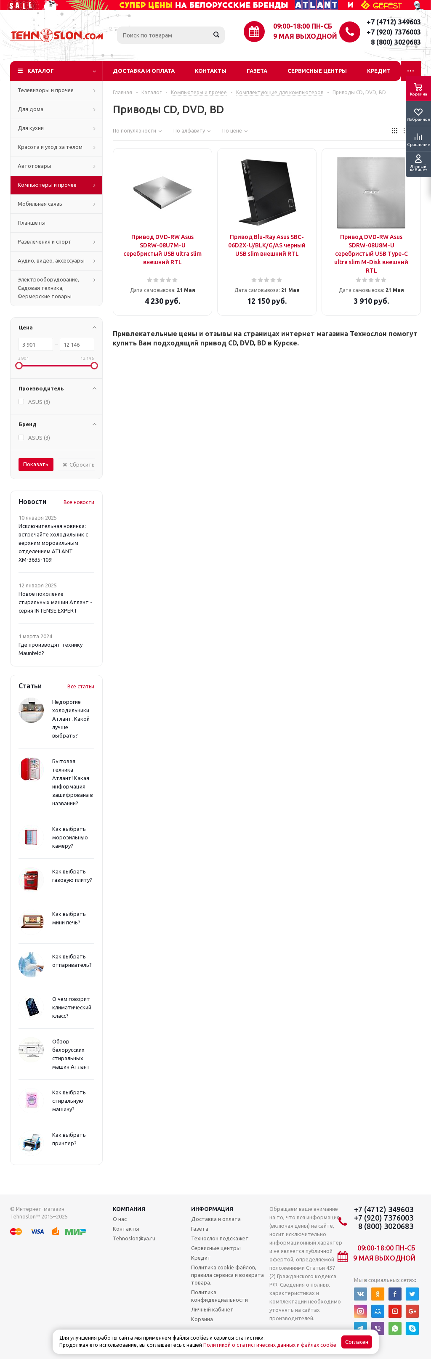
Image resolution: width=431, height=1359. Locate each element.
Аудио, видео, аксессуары (51, 260)
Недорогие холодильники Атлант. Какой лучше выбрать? (71, 718)
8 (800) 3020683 (396, 42)
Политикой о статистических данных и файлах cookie (269, 1345)
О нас (120, 1219)
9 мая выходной (305, 36)
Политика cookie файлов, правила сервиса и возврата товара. (227, 1274)
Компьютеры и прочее (47, 185)
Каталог (40, 71)
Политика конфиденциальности (219, 1296)
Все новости (79, 502)
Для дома (30, 109)
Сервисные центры (317, 71)
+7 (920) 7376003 (394, 32)
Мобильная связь (40, 204)
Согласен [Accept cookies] (356, 1342)
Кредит (379, 71)
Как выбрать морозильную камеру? (70, 837)
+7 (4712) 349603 (394, 22)
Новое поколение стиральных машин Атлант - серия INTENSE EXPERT (55, 602)
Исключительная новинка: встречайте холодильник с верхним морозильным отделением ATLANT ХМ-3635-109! (53, 543)
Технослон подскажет (220, 1238)
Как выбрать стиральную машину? (69, 1100)
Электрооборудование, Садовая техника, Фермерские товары (48, 287)
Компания (129, 1209)
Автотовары (34, 166)
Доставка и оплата (144, 71)
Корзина (202, 1319)
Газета (257, 71)
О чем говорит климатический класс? (71, 1007)
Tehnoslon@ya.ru (134, 1238)
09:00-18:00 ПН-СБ (302, 26)
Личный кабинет (212, 1309)
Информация (212, 1209)
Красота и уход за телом (50, 147)
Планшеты (31, 223)
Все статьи (80, 686)
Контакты (210, 71)
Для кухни (31, 128)
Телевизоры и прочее (46, 90)
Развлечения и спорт (45, 241)
